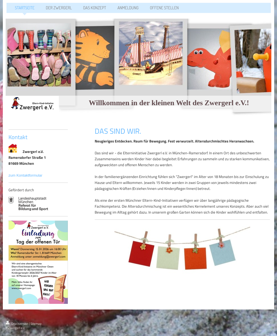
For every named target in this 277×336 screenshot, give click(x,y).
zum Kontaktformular (26, 175)
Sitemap (36, 323)
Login (267, 322)
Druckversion (17, 323)
